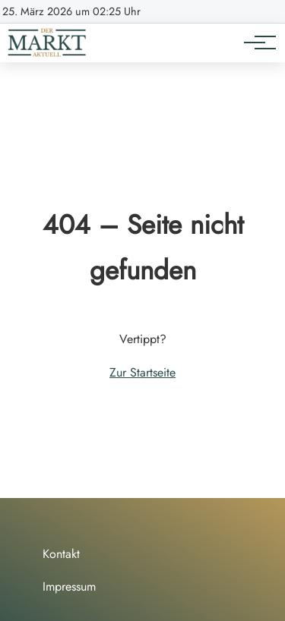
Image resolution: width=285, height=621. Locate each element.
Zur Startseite (142, 372)
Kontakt (61, 554)
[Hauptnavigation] (254, 42)
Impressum (69, 586)
